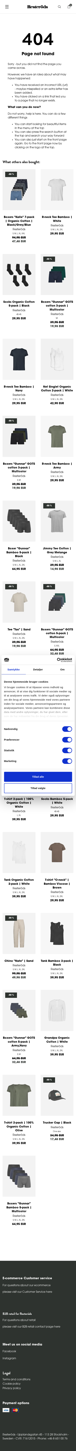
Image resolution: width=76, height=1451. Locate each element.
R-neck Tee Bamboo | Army (57, 466)
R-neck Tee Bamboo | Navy (19, 389)
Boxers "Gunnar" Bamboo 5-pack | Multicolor (19, 1207)
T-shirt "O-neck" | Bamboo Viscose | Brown (57, 884)
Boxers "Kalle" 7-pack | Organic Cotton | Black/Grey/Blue (19, 221)
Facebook (9, 1351)
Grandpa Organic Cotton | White (57, 1040)
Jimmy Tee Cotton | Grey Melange (57, 550)
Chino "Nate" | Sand (19, 961)
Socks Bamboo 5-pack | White (57, 801)
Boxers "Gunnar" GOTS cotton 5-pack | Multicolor (57, 633)
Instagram (9, 1358)
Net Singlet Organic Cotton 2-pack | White (57, 389)
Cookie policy (12, 1384)
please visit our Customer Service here (27, 1292)
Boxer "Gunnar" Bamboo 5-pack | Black (19, 552)
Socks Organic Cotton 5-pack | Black (19, 304)
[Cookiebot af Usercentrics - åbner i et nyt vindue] (57, 660)
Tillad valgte (37, 788)
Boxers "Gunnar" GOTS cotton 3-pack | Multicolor (57, 306)
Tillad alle (38, 776)
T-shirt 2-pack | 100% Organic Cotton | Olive (19, 1126)
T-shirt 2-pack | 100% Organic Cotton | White (19, 803)
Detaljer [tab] (38, 669)
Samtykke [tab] (13, 669)
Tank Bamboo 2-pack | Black (57, 963)
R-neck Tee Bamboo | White (57, 219)
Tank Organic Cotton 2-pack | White (19, 882)
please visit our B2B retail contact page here (31, 1326)
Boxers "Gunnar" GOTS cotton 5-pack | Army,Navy (19, 1042)
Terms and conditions (16, 1379)
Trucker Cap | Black (57, 1122)
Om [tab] (62, 669)
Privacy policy (12, 1388)
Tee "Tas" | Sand (19, 629)
